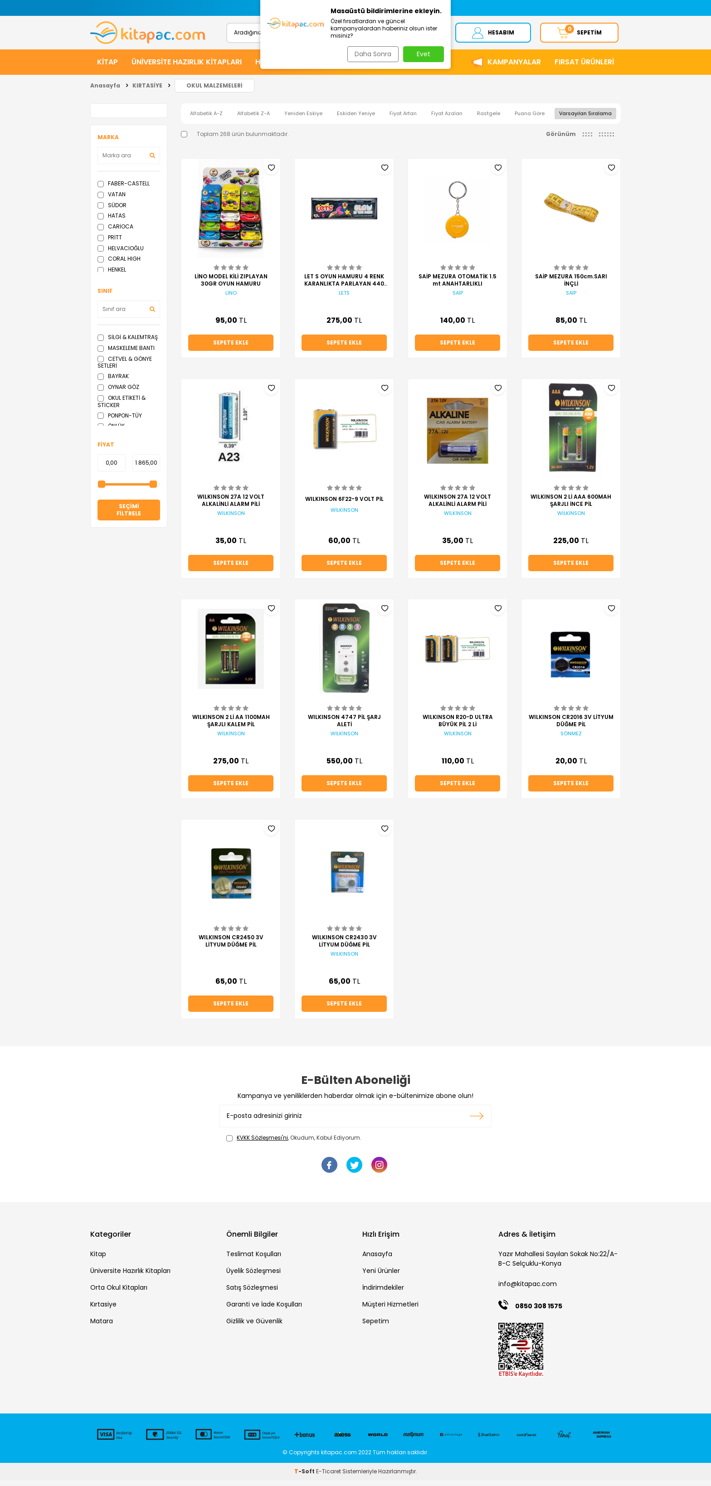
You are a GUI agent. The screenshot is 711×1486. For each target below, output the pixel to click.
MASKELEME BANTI (126, 354)
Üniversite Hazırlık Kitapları (130, 1276)
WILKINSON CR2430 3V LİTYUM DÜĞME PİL (344, 947)
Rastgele (488, 119)
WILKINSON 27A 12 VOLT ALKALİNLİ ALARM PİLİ (230, 506)
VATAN (111, 200)
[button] (266, 8)
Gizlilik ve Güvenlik (254, 1326)
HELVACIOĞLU (120, 254)
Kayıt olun (477, 1122)
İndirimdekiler (383, 1293)
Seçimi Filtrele (129, 515)
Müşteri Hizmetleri (390, 1310)
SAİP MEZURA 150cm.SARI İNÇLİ (571, 286)
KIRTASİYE (363, 68)
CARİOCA (115, 232)
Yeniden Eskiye (303, 119)
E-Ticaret (328, 1477)
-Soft (305, 1477)
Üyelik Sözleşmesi (253, 1276)
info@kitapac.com (527, 1289)
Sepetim (375, 1326)
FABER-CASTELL (123, 189)
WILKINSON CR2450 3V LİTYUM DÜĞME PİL (231, 947)
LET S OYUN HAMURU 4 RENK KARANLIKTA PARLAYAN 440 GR (344, 286)
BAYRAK (113, 382)
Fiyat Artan (403, 119)
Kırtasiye (103, 1310)
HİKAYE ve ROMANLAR (293, 68)
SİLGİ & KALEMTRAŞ (127, 343)
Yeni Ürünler (381, 1276)
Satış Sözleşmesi (252, 1293)
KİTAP (107, 68)
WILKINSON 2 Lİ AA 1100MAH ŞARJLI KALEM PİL (231, 726)
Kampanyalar (514, 68)
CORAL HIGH (119, 264)
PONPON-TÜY (119, 421)
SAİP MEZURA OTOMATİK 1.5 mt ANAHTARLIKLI (458, 286)
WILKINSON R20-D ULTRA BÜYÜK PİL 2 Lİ (458, 726)
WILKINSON (344, 960)
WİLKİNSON (231, 519)
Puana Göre (530, 119)
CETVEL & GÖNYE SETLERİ (124, 368)
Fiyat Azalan (447, 119)
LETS (344, 299)
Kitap (98, 1259)
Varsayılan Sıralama (585, 119)
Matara (101, 1326)
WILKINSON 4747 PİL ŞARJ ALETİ (344, 726)
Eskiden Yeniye (356, 119)
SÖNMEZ (571, 739)
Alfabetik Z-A (253, 119)
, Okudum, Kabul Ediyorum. (293, 1143)
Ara (423, 35)
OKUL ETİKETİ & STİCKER (121, 407)
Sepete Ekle (230, 348)
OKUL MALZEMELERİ (214, 91)
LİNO (231, 299)
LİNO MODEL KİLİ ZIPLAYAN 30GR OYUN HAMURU (231, 286)
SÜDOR (112, 211)
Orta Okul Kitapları (118, 1293)
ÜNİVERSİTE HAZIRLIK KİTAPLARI (186, 68)
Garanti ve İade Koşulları (264, 1310)
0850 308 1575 (538, 1311)
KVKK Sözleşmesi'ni (262, 1143)
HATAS (111, 221)
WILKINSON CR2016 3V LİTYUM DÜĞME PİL (571, 726)
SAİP (458, 299)
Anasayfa (105, 91)
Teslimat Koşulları (253, 1259)
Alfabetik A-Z (206, 119)
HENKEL (111, 275)
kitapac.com (339, 1458)
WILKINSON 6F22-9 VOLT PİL (344, 505)
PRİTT (109, 243)
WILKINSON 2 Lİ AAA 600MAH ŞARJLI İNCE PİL (571, 506)
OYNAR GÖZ (118, 393)
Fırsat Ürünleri (584, 68)
